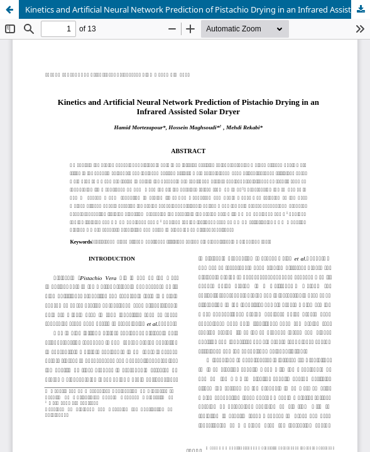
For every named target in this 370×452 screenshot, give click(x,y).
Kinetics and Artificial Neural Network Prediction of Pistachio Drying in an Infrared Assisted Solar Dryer (197, 9)
